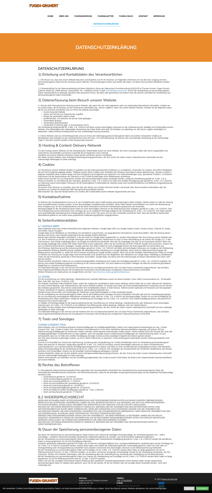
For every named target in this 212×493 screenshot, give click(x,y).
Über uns (64, 16)
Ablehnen (189, 488)
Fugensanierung (83, 16)
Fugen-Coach (126, 16)
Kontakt (143, 16)
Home (50, 16)
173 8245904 (124, 480)
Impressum (159, 16)
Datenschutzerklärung (106, 23)
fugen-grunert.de (169, 479)
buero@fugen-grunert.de (116, 91)
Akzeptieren (202, 488)
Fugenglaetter (105, 16)
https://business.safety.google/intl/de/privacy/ (111, 272)
